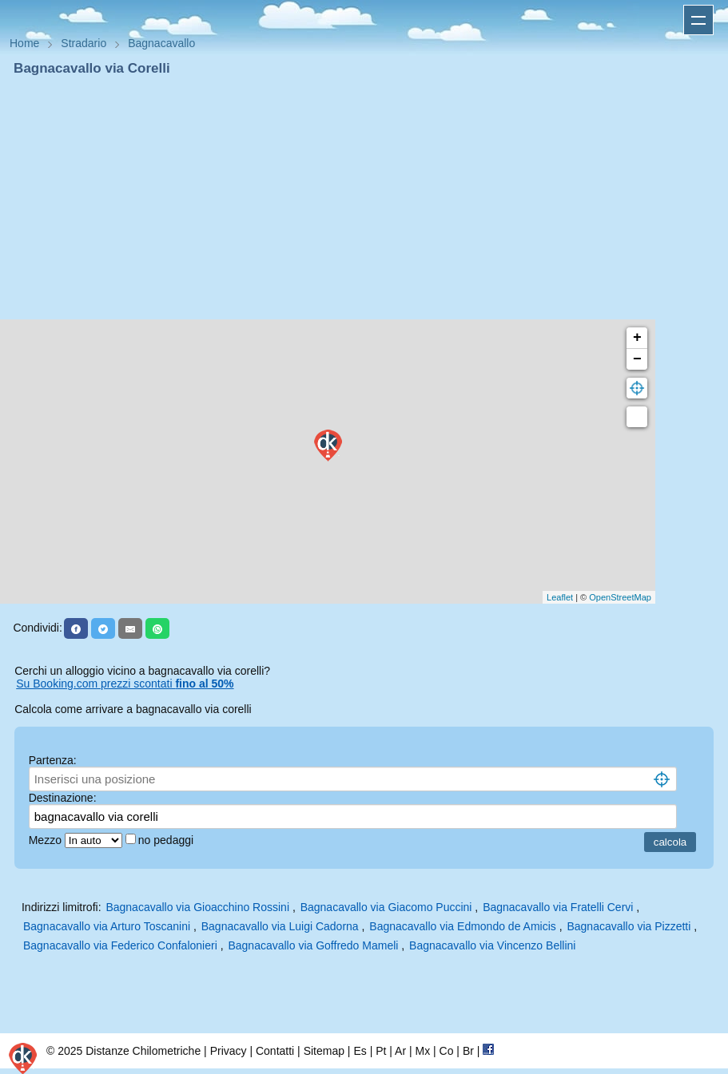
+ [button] (637, 337)
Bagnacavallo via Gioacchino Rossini (197, 907)
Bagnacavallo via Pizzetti (628, 926)
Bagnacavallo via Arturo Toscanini (106, 926)
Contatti (275, 1050)
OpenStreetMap (620, 597)
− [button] (637, 359)
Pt (381, 1050)
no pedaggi (167, 840)
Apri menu (698, 20)
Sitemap (324, 1050)
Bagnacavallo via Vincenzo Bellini (492, 945)
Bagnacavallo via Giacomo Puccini (386, 907)
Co (447, 1050)
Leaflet (560, 597)
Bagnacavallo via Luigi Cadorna (280, 926)
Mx (422, 1050)
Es (359, 1050)
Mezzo (47, 840)
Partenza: (53, 760)
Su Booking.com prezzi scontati (124, 683)
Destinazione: (63, 797)
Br (468, 1050)
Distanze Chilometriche (143, 1050)
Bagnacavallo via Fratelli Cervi (558, 907)
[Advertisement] (364, 198)
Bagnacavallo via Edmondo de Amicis (462, 926)
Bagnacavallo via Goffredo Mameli (313, 945)
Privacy (228, 1050)
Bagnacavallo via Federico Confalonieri (120, 945)
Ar (400, 1050)
